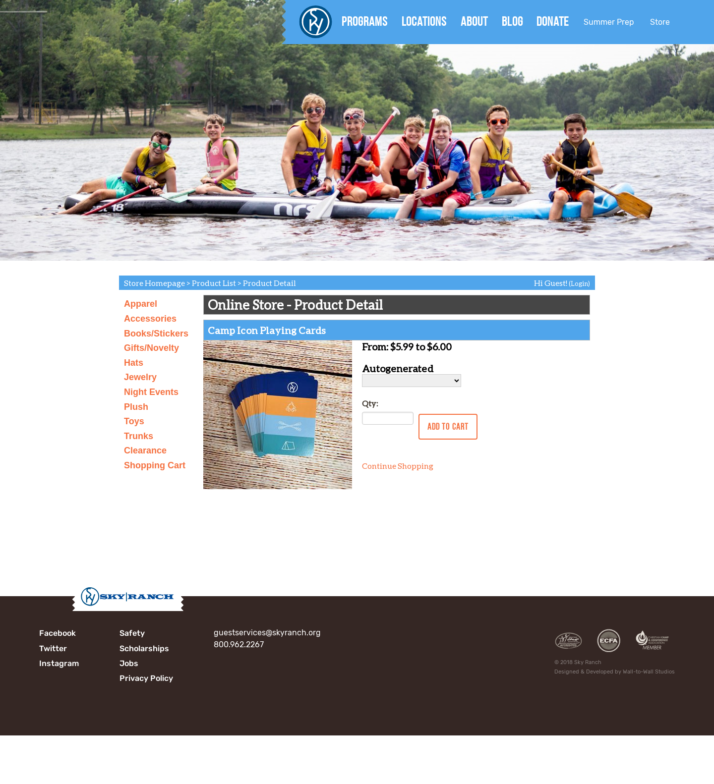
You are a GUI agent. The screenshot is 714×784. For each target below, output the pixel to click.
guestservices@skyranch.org (267, 632)
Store (660, 22)
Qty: (370, 403)
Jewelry (140, 377)
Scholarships (144, 648)
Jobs (128, 663)
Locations (424, 21)
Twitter (53, 648)
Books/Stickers (156, 333)
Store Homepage (154, 282)
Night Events (151, 392)
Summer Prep (609, 22)
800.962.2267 (239, 644)
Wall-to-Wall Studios (649, 672)
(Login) (579, 283)
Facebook (57, 633)
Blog (512, 21)
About (474, 21)
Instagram (59, 663)
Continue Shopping (397, 465)
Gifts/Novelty (151, 348)
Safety (132, 633)
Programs (365, 21)
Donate (552, 21)
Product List (214, 282)
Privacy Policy (146, 678)
